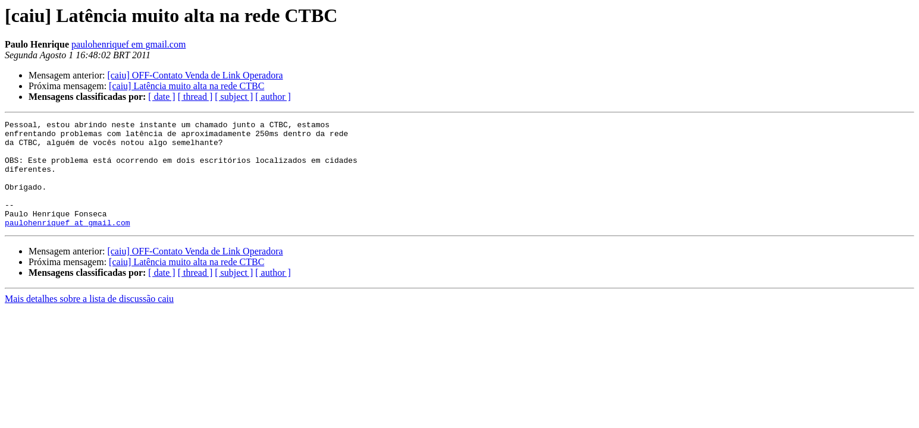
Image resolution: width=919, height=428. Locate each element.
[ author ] (273, 97)
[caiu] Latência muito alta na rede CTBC (186, 86)
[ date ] (161, 97)
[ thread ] (195, 97)
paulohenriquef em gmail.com (128, 44)
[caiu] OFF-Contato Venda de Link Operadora (195, 75)
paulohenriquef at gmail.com (67, 243)
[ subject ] (234, 97)
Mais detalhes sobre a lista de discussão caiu (89, 320)
